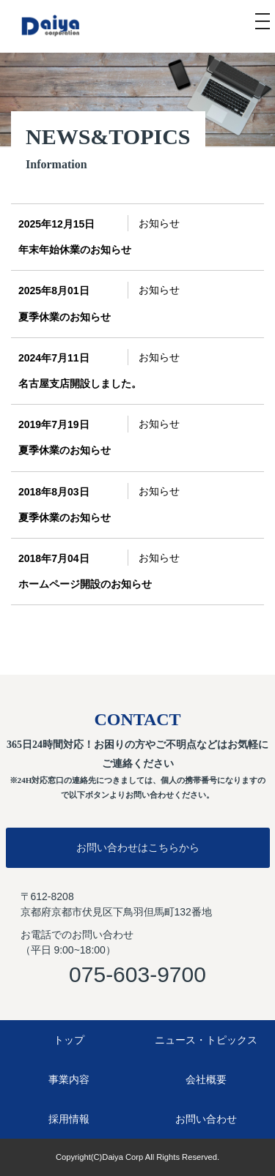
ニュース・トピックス (206, 1040)
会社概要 (206, 1079)
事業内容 (68, 1079)
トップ (69, 1040)
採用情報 (68, 1119)
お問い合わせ (206, 1119)
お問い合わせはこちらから (137, 847)
